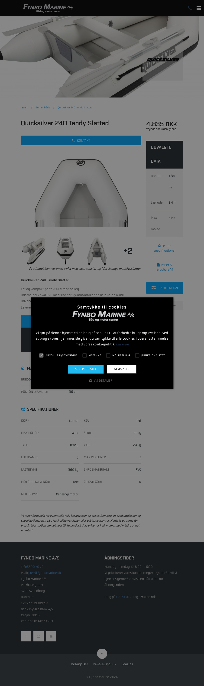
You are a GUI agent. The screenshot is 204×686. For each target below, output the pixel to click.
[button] (102, 380)
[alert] (102, 343)
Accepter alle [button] (86, 369)
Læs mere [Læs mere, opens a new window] (122, 344)
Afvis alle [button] (121, 369)
